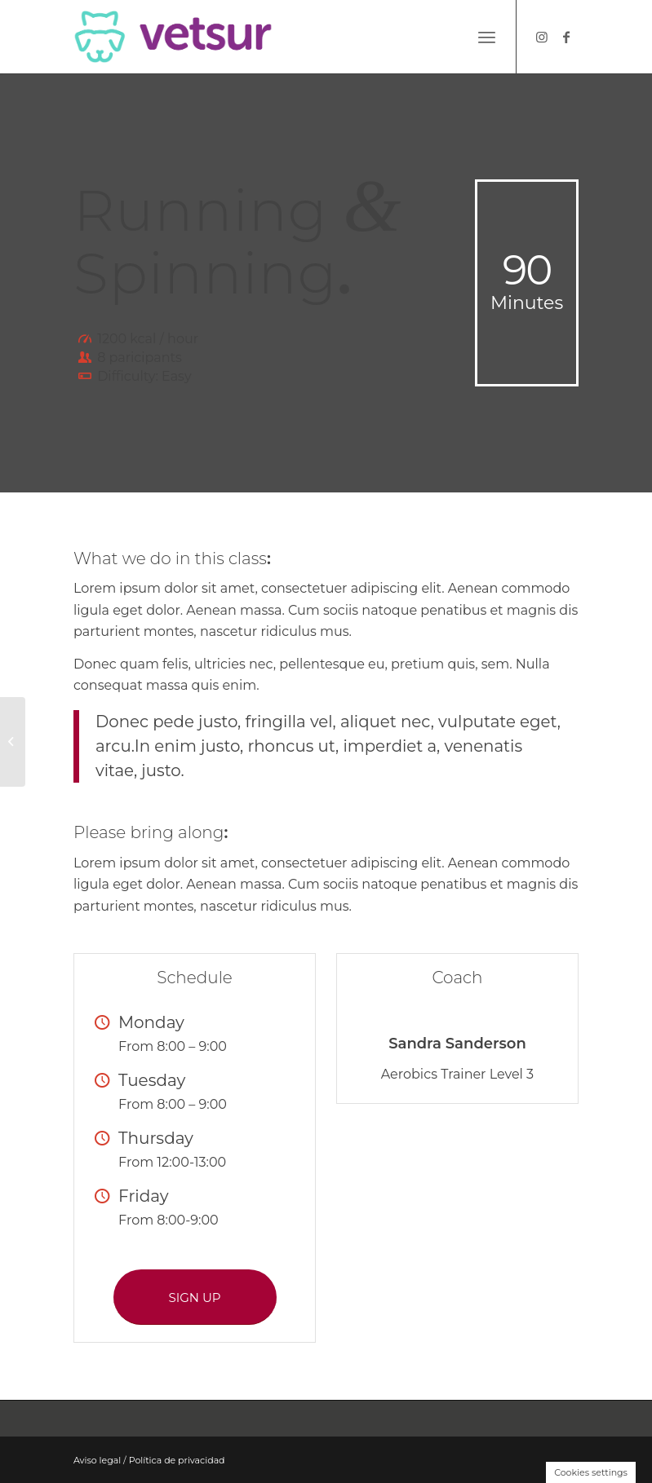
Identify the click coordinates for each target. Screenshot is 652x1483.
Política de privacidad (177, 1460)
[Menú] (486, 37)
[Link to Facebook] (566, 36)
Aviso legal (97, 1460)
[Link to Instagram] (542, 36)
